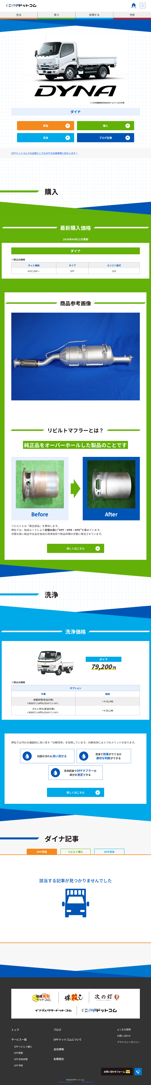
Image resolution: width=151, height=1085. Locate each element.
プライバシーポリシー (128, 1042)
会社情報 (59, 1049)
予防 (132, 15)
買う (56, 15)
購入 (105, 126)
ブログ (57, 1030)
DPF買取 (18, 1053)
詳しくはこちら (76, 548)
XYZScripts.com (87, 1082)
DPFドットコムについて (68, 1039)
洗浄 (45, 138)
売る (18, 15)
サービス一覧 (19, 1039)
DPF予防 (18, 1065)
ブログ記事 (105, 138)
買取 (45, 126)
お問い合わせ (124, 1035)
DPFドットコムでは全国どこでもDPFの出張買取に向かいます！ (44, 153)
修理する (94, 15)
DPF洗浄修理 (21, 1059)
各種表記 (59, 1059)
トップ (15, 1030)
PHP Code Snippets (65, 1082)
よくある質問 (124, 1029)
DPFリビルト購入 (23, 1046)
